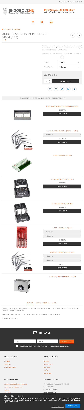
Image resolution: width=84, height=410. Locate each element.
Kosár (46, 370)
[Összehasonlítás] (68, 89)
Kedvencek (77, 2)
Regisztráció (48, 364)
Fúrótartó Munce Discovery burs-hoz (62, 106)
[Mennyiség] (46, 81)
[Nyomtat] (62, 89)
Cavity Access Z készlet (62, 155)
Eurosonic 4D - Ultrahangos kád (62, 276)
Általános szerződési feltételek (16, 384)
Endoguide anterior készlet (62, 179)
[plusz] (50, 80)
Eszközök (8, 29)
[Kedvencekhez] (49, 89)
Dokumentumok (10, 367)
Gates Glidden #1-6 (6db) (62, 228)
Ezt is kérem (63, 113)
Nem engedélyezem (58, 407)
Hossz (46, 62)
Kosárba (66, 81)
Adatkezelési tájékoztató (13, 387)
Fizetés (6, 390)
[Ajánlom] (56, 89)
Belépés (56, 2)
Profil (66, 2)
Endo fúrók (17, 29)
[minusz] (50, 82)
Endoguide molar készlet (62, 203)
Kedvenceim (48, 373)
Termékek (7, 364)
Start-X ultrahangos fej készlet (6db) (62, 131)
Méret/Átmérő (48, 67)
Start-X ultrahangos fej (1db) (62, 252)
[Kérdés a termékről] (74, 89)
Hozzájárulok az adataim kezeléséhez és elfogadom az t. (44, 346)
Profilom (47, 367)
